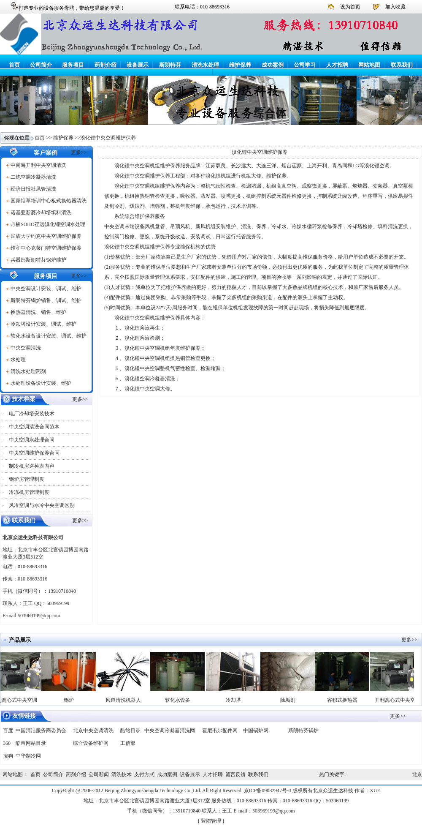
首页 (14, 65)
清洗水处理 (205, 65)
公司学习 (305, 65)
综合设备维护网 (90, 743)
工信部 (127, 743)
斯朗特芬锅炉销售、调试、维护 (46, 300)
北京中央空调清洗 (93, 730)
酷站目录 (130, 730)
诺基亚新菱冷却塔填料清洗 (41, 212)
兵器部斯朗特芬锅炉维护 (38, 260)
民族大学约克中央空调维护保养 (46, 236)
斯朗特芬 (170, 65)
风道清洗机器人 (125, 700)
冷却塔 (235, 700)
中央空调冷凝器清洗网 (169, 730)
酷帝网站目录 (31, 743)
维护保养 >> (67, 138)
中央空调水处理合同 (31, 440)
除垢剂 (290, 700)
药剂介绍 (105, 65)
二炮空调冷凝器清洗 (33, 177)
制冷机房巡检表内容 (31, 466)
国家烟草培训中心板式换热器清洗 (49, 201)
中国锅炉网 (255, 730)
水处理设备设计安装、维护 (41, 383)
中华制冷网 (28, 756)
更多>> (79, 152)
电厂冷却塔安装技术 (31, 414)
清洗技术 (121, 774)
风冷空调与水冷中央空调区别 (42, 505)
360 (7, 743)
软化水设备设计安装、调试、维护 (49, 336)
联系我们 (402, 65)
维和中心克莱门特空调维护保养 (46, 248)
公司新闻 (99, 774)
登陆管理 (211, 821)
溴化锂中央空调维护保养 (108, 138)
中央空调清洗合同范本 (34, 427)
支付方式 (144, 774)
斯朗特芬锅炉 (303, 730)
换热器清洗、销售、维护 (38, 312)
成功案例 (273, 65)
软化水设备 (179, 700)
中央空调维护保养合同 (34, 453)
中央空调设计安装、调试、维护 (46, 289)
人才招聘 (337, 65)
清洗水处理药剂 (28, 371)
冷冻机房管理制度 (29, 492)
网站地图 (369, 65)
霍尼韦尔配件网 (220, 730)
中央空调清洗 (26, 348)
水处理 (18, 360)
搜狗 (8, 756)
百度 (8, 730)
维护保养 (240, 65)
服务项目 (73, 65)
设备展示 (138, 65)
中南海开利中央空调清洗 (38, 165)
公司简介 (41, 65)
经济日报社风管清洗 (33, 189)
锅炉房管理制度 (26, 479)
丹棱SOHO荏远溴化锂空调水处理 (48, 224)
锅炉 (71, 700)
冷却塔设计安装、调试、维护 (43, 324)
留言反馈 (235, 774)
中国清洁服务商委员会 (41, 730)
